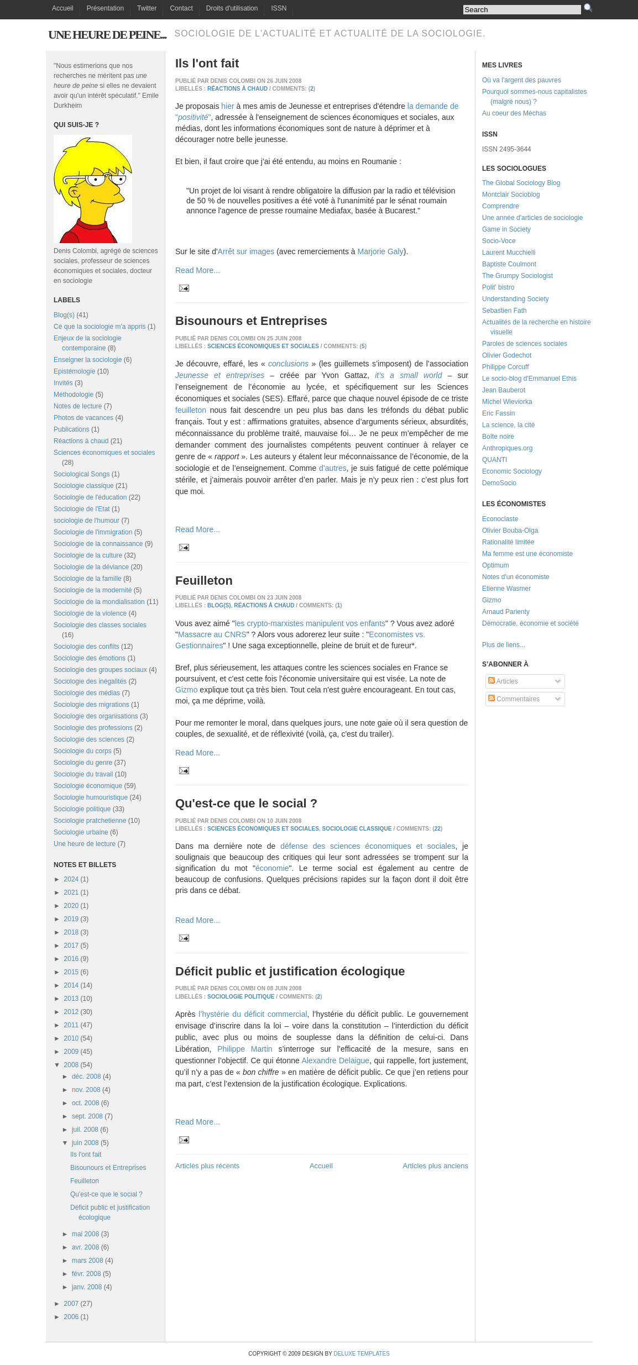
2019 (71, 919)
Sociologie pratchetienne (90, 821)
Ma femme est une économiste (527, 554)
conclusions (288, 363)
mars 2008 (87, 1260)
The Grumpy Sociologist (517, 276)
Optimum (495, 565)
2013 (71, 998)
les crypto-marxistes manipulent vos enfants (310, 623)
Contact (181, 8)
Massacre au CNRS (212, 634)
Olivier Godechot (506, 355)
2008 (71, 1065)
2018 (71, 932)
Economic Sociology (512, 471)
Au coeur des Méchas (514, 113)
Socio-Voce (499, 241)
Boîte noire (498, 436)
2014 (71, 985)
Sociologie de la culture (88, 555)
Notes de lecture (78, 406)
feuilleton (190, 410)
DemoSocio (499, 483)
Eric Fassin (498, 413)
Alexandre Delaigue (335, 1060)
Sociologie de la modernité (93, 590)
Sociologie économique (88, 786)
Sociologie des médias (87, 693)
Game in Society (506, 229)
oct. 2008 (85, 1103)
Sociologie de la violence (90, 613)
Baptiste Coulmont (509, 264)
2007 (71, 1304)
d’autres (333, 468)
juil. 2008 (85, 1129)
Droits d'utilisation (232, 8)
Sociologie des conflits (86, 646)
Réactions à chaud (81, 441)
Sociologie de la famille (88, 578)
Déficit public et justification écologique (290, 971)
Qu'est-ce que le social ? (106, 1194)
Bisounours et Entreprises (108, 1168)
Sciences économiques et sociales (104, 452)
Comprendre (500, 206)
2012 (71, 1012)
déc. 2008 (86, 1076)
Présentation (105, 8)
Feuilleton (84, 1181)
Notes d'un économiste (516, 577)
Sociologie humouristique (91, 797)
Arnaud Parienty (506, 612)
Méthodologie (73, 394)
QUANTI (494, 460)
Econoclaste (500, 519)
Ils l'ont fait (85, 1154)
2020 (71, 906)
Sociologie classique (84, 486)
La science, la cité (508, 425)
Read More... (197, 270)
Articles (503, 681)
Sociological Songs (81, 474)
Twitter (146, 8)
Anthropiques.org (507, 448)
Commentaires (514, 699)
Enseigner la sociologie (88, 360)
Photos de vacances (83, 418)
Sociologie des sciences (89, 739)
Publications (72, 429)
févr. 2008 (86, 1274)
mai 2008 (85, 1234)
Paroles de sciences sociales (524, 344)
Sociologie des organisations (96, 716)
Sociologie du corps (83, 751)
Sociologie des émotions (89, 658)
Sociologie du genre (83, 763)
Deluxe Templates (361, 1354)
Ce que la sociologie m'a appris (99, 326)
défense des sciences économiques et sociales (367, 846)
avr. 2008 (85, 1247)
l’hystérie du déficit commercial (252, 1014)
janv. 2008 (87, 1287)
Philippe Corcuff (505, 367)
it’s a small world (408, 375)
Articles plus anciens (436, 1166)
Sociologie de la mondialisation (99, 602)
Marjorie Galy (380, 251)
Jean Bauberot (503, 390)
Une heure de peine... (107, 34)
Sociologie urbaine (81, 832)
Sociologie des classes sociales (100, 625)
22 (438, 829)
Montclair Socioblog (511, 194)
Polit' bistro (498, 287)
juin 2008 (85, 1143)
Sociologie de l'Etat (82, 509)
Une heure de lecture (85, 844)
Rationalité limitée (508, 542)
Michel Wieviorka (507, 402)
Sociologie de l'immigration (93, 532)
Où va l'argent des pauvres (521, 80)
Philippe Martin (244, 1048)
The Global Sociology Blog (521, 183)
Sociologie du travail (83, 774)
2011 (71, 1025)
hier (227, 106)
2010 (71, 1038)
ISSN (278, 8)
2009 (71, 1052)
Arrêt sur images (246, 251)
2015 (71, 972)
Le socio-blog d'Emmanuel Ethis (529, 378)
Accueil (63, 8)
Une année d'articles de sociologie (532, 218)
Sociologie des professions (93, 728)
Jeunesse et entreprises (219, 375)
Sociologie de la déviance (91, 567)
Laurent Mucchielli (509, 252)
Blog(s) (64, 315)
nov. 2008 (86, 1090)
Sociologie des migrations (91, 704)
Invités (63, 383)
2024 (71, 879)
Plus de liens (501, 645)
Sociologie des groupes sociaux (100, 670)
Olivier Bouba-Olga (510, 530)
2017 (71, 945)
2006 (71, 1317)
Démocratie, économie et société (530, 623)
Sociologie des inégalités (90, 681)
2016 (71, 959)
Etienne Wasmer (506, 588)
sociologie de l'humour (86, 520)
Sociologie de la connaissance (98, 544)
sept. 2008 (87, 1116)
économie (272, 868)
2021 (71, 892)
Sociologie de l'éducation (90, 497)
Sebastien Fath (504, 310)
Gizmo (186, 689)
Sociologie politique (82, 809)
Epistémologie (74, 371)
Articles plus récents (207, 1166)
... (522, 645)
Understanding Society (515, 299)
